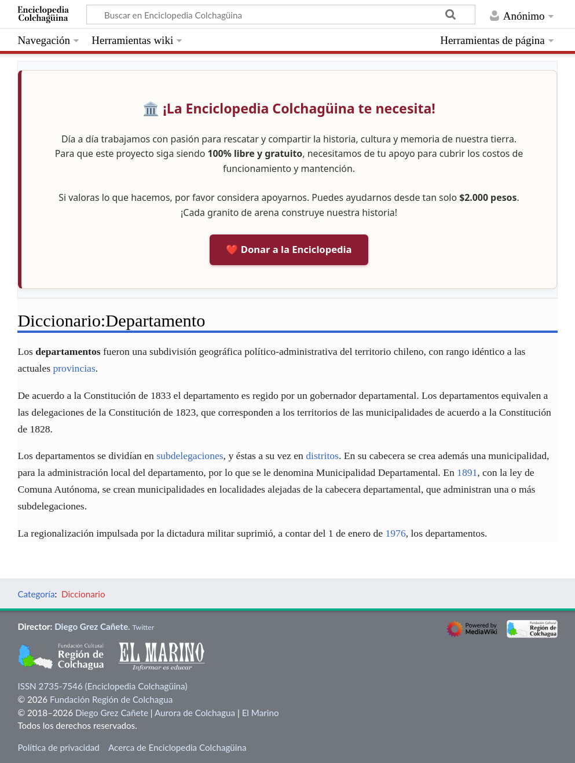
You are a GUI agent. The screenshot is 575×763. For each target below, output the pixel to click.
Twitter (143, 627)
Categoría (35, 594)
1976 (395, 533)
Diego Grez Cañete (91, 626)
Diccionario (83, 594)
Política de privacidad (58, 747)
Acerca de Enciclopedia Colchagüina (177, 747)
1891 (467, 472)
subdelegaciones (189, 455)
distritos (322, 455)
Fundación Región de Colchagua (111, 699)
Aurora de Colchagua (195, 712)
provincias (74, 368)
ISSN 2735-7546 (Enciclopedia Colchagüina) (102, 686)
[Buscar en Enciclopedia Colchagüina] (281, 14)
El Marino (260, 712)
